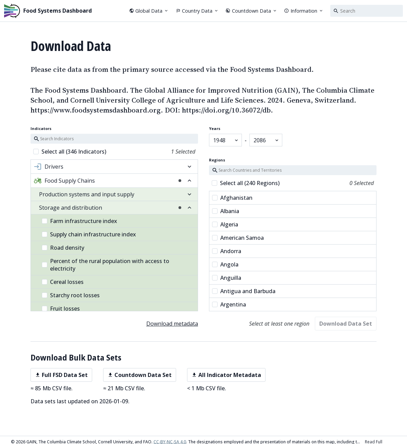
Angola (225, 262)
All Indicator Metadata (226, 375)
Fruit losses (61, 308)
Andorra (226, 249)
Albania (225, 209)
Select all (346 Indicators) (73, 151)
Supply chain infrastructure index (89, 234)
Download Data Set (345, 323)
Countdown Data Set (140, 375)
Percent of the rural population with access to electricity (105, 264)
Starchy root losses (71, 295)
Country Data (197, 11)
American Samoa (238, 236)
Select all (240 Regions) (250, 181)
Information (303, 11)
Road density (63, 247)
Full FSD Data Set (61, 375)
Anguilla (226, 276)
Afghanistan (232, 196)
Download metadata (172, 323)
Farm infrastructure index (79, 221)
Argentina (229, 302)
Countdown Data (251, 11)
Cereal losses (63, 282)
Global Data (149, 11)
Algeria (225, 222)
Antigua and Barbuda (243, 289)
